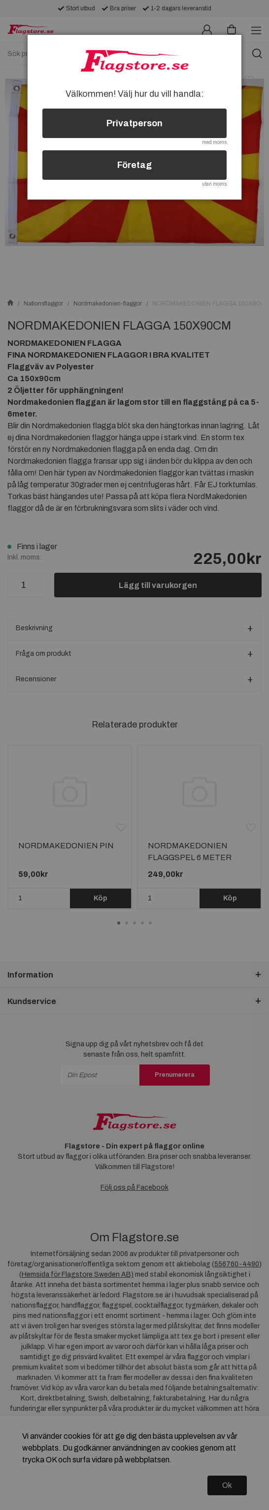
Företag (134, 165)
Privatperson (134, 123)
